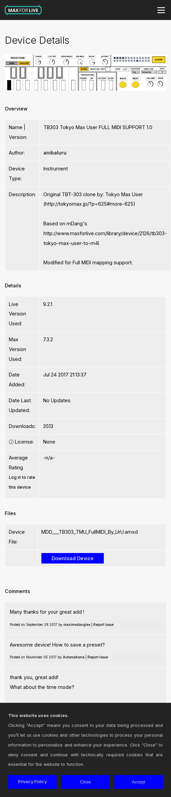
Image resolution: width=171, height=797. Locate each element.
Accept (138, 781)
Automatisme (73, 657)
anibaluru (54, 153)
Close (85, 781)
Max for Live (23, 10)
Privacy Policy (32, 781)
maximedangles (76, 624)
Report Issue (103, 624)
